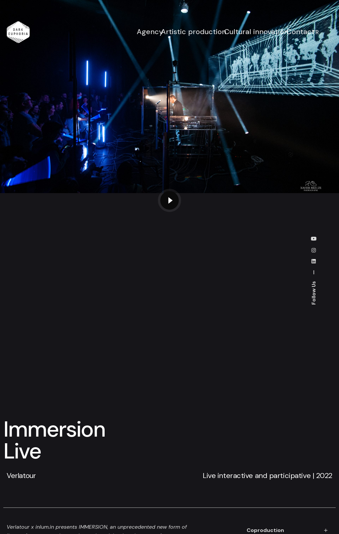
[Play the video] (169, 200)
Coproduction (265, 530)
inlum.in (44, 526)
